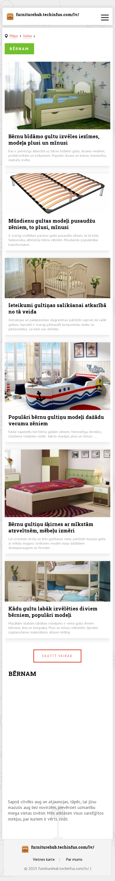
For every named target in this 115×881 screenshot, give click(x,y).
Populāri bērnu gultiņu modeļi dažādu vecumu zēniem (56, 420)
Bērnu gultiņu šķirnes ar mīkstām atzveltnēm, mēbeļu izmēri (50, 527)
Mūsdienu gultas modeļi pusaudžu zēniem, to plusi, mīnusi (51, 223)
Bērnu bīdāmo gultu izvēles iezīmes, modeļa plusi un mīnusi (53, 139)
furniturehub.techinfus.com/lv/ (47, 15)
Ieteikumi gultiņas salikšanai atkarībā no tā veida (57, 308)
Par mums (74, 859)
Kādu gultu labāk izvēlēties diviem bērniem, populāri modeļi (52, 611)
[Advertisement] (57, 738)
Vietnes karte (44, 859)
